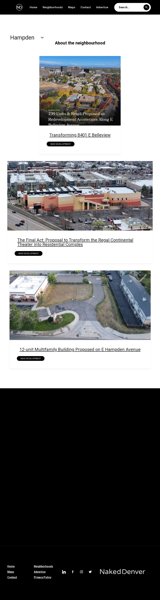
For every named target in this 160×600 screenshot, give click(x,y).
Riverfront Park (66, 482)
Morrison (80, 492)
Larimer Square (12, 511)
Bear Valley (141, 482)
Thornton (89, 454)
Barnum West (71, 444)
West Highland (128, 520)
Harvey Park (141, 425)
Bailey (95, 501)
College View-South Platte (110, 435)
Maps (71, 7)
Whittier (7, 406)
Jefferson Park (71, 511)
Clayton (42, 492)
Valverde (45, 406)
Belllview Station (26, 444)
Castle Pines (67, 454)
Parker (31, 454)
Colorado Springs (94, 482)
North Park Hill (96, 416)
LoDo (33, 511)
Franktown (52, 501)
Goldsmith (36, 435)
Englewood (9, 539)
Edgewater (9, 463)
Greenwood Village (56, 473)
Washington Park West (99, 463)
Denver (107, 520)
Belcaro (49, 511)
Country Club (11, 454)
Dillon (110, 501)
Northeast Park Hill (67, 416)
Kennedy (66, 425)
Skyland (8, 416)
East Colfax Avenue (37, 482)
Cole (48, 530)
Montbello (31, 539)
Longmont (119, 482)
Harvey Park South (114, 425)
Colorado (60, 492)
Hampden (109, 539)
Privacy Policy (42, 577)
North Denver (69, 463)
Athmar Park (48, 520)
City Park (113, 511)
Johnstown (147, 501)
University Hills (54, 539)
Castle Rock (10, 501)
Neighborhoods (53, 7)
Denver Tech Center (83, 539)
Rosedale (26, 416)
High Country (75, 501)
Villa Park (88, 520)
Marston (8, 425)
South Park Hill (139, 406)
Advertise (102, 7)
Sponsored (22, 492)
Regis (43, 416)
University (91, 406)
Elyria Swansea (112, 454)
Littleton (69, 520)
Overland (27, 520)
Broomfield (30, 473)
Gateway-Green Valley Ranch (68, 435)
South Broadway (138, 530)
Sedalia (121, 492)
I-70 (5, 492)
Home (33, 7)
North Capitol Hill (123, 416)
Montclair (147, 416)
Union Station (114, 406)
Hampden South (12, 435)
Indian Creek (87, 425)
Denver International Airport (20, 530)
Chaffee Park (142, 435)
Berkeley (49, 444)
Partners (47, 463)
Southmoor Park (137, 511)
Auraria (109, 444)
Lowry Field (46, 425)
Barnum (92, 444)
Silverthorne (101, 492)
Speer (138, 492)
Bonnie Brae (131, 473)
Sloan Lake (86, 530)
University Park (68, 406)
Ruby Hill (127, 501)
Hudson (133, 454)
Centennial (65, 530)
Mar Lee (26, 425)
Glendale (94, 511)
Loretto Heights (106, 473)
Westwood (32, 501)
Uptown (127, 539)
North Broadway (111, 530)
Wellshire (26, 406)
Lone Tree (82, 473)
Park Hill (29, 463)
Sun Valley (9, 473)
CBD (5, 444)
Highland (8, 520)
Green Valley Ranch (133, 444)
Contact (86, 7)
